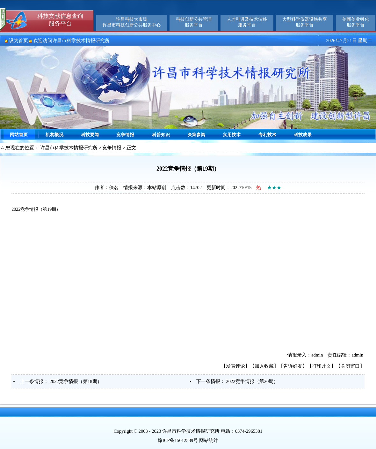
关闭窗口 (350, 366)
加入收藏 (264, 366)
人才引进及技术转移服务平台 (247, 22)
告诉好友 (292, 366)
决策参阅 (196, 134)
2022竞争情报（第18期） (76, 381)
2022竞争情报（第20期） (252, 381)
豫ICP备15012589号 (178, 440)
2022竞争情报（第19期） (36, 209)
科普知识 (161, 134)
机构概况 (54, 134)
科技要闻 (90, 134)
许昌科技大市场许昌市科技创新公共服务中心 (132, 22)
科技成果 (303, 134)
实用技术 (232, 134)
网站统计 (208, 440)
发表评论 (235, 366)
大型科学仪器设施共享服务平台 (304, 22)
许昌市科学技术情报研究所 (69, 147)
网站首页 (19, 134)
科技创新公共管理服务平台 (194, 22)
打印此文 (321, 366)
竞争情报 (125, 134)
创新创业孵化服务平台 (355, 22)
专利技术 (267, 134)
